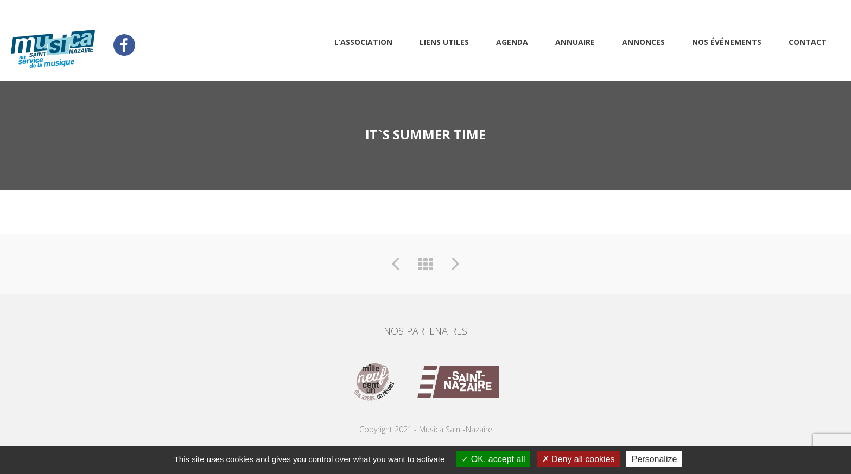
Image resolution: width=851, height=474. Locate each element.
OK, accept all (493, 459)
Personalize (654, 459)
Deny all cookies (578, 459)
